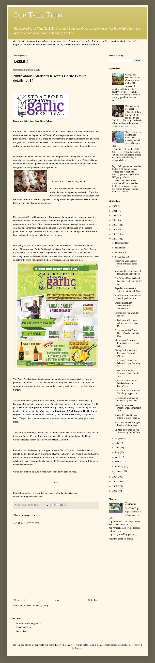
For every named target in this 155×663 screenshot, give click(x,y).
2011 (115, 491)
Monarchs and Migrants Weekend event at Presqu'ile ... (126, 383)
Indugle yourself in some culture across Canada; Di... (126, 323)
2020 (115, 215)
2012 (115, 486)
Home (56, 600)
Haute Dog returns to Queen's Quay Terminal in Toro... (128, 408)
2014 (115, 477)
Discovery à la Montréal (132, 107)
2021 (115, 211)
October (119, 252)
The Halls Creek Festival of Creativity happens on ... (127, 392)
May (117, 452)
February (119, 466)
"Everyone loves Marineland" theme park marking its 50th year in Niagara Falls (126, 139)
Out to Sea (21, 631)
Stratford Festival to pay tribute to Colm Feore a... (127, 416)
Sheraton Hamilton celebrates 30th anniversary (123, 306)
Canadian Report (24, 627)
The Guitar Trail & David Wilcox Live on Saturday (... (127, 363)
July (117, 443)
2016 (115, 234)
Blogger (78, 648)
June (117, 447)
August (118, 438)
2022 (115, 206)
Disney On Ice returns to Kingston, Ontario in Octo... (126, 353)
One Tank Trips (37, 14)
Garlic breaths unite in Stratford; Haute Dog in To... (127, 373)
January (119, 471)
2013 (115, 481)
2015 (115, 239)
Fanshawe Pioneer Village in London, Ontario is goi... (128, 424)
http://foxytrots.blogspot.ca (28, 623)
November (120, 247)
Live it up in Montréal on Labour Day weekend (126, 399)
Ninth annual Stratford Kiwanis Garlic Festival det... (127, 343)
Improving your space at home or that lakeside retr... (126, 264)
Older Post (93, 600)
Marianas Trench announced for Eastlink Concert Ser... (128, 272)
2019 (115, 220)
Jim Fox (132, 504)
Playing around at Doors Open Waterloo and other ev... (127, 333)
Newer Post (19, 600)
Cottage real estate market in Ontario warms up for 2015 (132, 78)
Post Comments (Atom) (37, 605)
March (118, 461)
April (118, 457)
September (120, 257)
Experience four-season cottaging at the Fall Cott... (128, 289)
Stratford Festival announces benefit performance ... (128, 297)
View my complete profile (121, 539)
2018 (115, 225)
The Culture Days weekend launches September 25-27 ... (128, 281)
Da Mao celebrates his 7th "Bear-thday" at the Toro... (128, 431)
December (120, 243)
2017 (115, 229)
